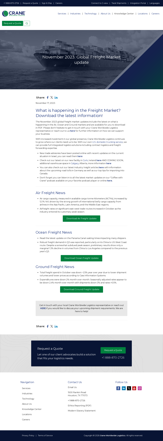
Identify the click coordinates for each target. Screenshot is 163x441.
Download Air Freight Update (81, 218)
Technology (90, 13)
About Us (105, 13)
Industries (75, 13)
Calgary (75, 163)
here (72, 131)
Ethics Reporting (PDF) (79, 405)
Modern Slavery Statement (82, 411)
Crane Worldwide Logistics (112, 435)
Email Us (72, 387)
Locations (142, 13)
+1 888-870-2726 (11, 3)
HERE (43, 308)
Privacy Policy (28, 435)
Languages (155, 3)
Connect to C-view (99, 3)
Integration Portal (138, 3)
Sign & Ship (47, 3)
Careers (59, 3)
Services (62, 13)
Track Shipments (119, 3)
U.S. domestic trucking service (107, 142)
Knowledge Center (124, 13)
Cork (85, 160)
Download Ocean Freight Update (81, 258)
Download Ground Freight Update (81, 289)
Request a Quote (30, 3)
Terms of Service (45, 435)
